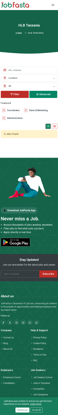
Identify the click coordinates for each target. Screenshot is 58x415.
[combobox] (29, 78)
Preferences (22, 410)
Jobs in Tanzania (40, 383)
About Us (6, 349)
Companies (37, 389)
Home (19, 33)
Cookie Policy (38, 343)
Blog (4, 343)
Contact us (7, 337)
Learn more (35, 404)
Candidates (8, 383)
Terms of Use (38, 354)
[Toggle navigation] (53, 5)
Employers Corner (11, 377)
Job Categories (39, 394)
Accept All (36, 410)
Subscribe (48, 273)
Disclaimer (37, 349)
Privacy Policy (39, 337)
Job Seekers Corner (42, 377)
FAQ (34, 360)
